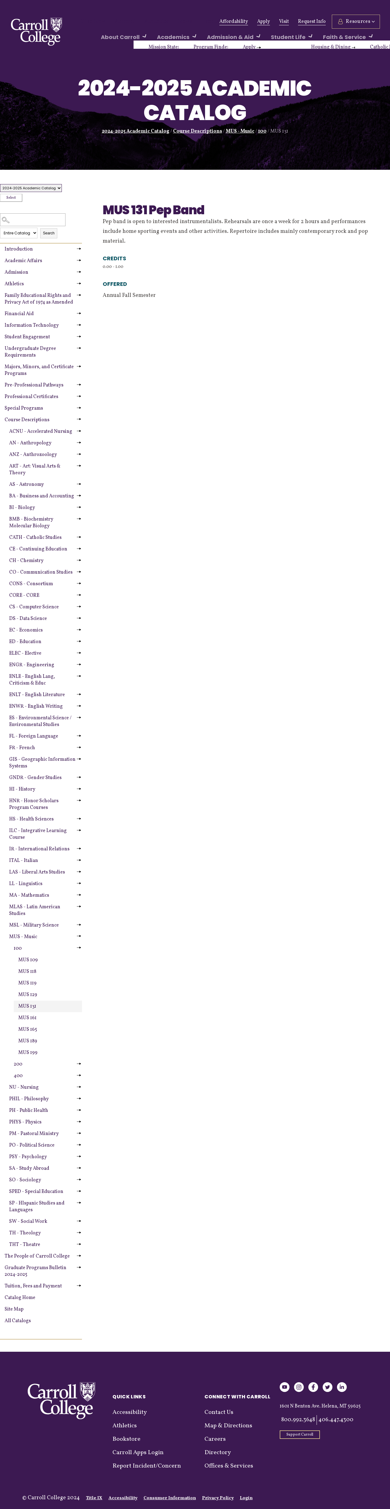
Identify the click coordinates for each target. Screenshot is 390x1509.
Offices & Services (228, 1466)
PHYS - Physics (25, 1122)
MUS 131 (27, 1006)
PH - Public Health (28, 1110)
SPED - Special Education (36, 1191)
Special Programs (24, 408)
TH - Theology (25, 1233)
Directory (217, 1452)
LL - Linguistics (25, 884)
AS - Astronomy (26, 484)
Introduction (19, 249)
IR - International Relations (39, 849)
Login (246, 1498)
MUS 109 (28, 960)
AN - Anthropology (30, 443)
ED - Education (25, 642)
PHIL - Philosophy (29, 1099)
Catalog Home (20, 1297)
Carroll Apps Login (138, 1452)
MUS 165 (27, 1029)
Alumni (119, 21)
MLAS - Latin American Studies (34, 910)
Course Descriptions (197, 131)
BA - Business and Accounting (41, 496)
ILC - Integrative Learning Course (38, 834)
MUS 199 (27, 1052)
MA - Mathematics (29, 895)
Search (49, 233)
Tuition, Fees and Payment (33, 1286)
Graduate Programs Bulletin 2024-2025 (35, 1271)
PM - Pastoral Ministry (34, 1133)
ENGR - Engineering (31, 665)
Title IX (94, 1498)
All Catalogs (18, 1321)
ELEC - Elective (25, 653)
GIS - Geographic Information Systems (42, 763)
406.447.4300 (335, 1420)
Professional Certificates (31, 396)
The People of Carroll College (37, 1256)
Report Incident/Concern (146, 1466)
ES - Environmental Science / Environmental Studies (40, 721)
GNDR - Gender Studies (35, 777)
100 (262, 131)
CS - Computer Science (34, 607)
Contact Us (218, 1412)
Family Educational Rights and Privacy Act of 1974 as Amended (39, 299)
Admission (16, 272)
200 (18, 1064)
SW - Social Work (28, 1221)
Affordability (232, 21)
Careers (215, 1439)
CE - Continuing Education (38, 549)
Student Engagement (27, 337)
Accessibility (129, 1412)
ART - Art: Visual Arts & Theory (34, 469)
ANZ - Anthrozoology (33, 454)
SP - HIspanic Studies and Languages (37, 1206)
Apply (262, 21)
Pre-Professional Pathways (34, 385)
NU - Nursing (24, 1087)
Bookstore (126, 1439)
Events (193, 21)
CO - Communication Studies (41, 572)
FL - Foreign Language (33, 736)
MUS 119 (27, 983)
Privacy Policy (218, 1498)
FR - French (22, 748)
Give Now (90, 21)
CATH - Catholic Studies (35, 537)
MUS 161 (27, 1018)
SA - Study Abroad (29, 1168)
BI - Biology (22, 507)
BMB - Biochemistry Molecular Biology (31, 522)
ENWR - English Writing (36, 706)
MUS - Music (240, 131)
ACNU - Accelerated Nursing (40, 431)
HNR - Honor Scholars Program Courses (33, 804)
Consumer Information (170, 1498)
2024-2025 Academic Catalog (135, 131)
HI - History (22, 789)
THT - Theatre (24, 1244)
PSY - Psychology (28, 1157)
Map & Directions (228, 1426)
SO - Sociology (25, 1180)
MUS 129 (27, 994)
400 (18, 1076)
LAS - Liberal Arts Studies (37, 872)
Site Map (14, 1309)
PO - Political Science (32, 1145)
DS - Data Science (28, 618)
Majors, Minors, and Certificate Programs (39, 370)
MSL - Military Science (34, 925)
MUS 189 (27, 1041)
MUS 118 (27, 971)
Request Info (311, 21)
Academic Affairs (23, 261)
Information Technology (32, 325)
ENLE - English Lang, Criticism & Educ (32, 680)
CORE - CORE (24, 595)
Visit (283, 21)
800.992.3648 (298, 1420)
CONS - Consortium (31, 584)
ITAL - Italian (23, 860)
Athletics (145, 21)
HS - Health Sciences (31, 819)
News (170, 21)
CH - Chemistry (26, 560)
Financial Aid (19, 314)
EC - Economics (26, 630)
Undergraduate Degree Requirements (30, 352)
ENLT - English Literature (37, 695)
